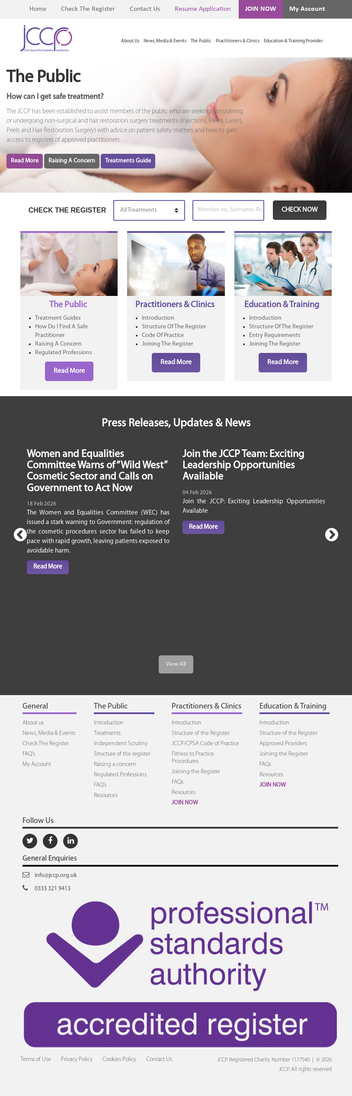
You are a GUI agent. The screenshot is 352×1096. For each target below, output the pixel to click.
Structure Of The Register (174, 327)
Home (37, 9)
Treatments (107, 733)
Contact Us (145, 9)
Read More (24, 161)
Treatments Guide (128, 161)
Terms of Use (35, 1059)
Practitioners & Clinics (237, 41)
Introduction (158, 318)
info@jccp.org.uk (49, 875)
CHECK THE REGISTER (67, 210)
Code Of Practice (163, 335)
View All (176, 664)
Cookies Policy (119, 1059)
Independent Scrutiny (120, 743)
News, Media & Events (165, 41)
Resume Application (202, 9)
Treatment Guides (58, 318)
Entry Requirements (275, 335)
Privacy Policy (77, 1059)
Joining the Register (196, 772)
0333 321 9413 (46, 888)
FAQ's (28, 754)
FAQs (177, 782)
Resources (106, 795)
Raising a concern (115, 764)
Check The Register (88, 9)
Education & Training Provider (293, 41)
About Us (130, 41)
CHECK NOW (300, 209)
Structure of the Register (201, 733)
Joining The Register (167, 344)
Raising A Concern (71, 161)
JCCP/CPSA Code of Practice (205, 743)
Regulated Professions (63, 352)
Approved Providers (283, 743)
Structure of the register (122, 754)
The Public (201, 41)
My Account (307, 9)
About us (33, 723)
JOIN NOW (260, 9)
